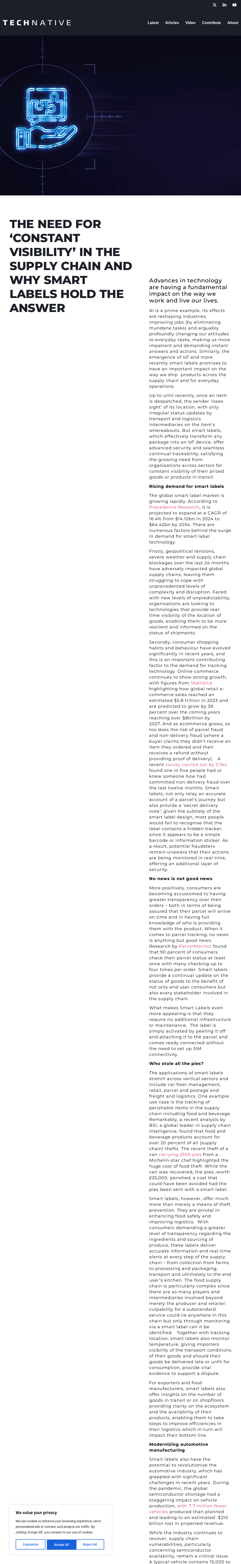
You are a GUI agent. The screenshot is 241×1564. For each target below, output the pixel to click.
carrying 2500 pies (180, 1154)
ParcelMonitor (195, 946)
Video (191, 23)
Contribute (211, 23)
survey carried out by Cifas (196, 764)
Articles (172, 23)
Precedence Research (174, 507)
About (232, 23)
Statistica (201, 683)
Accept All (91, 1545)
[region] (60, 1530)
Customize (30, 1545)
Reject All (61, 1545)
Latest (153, 23)
